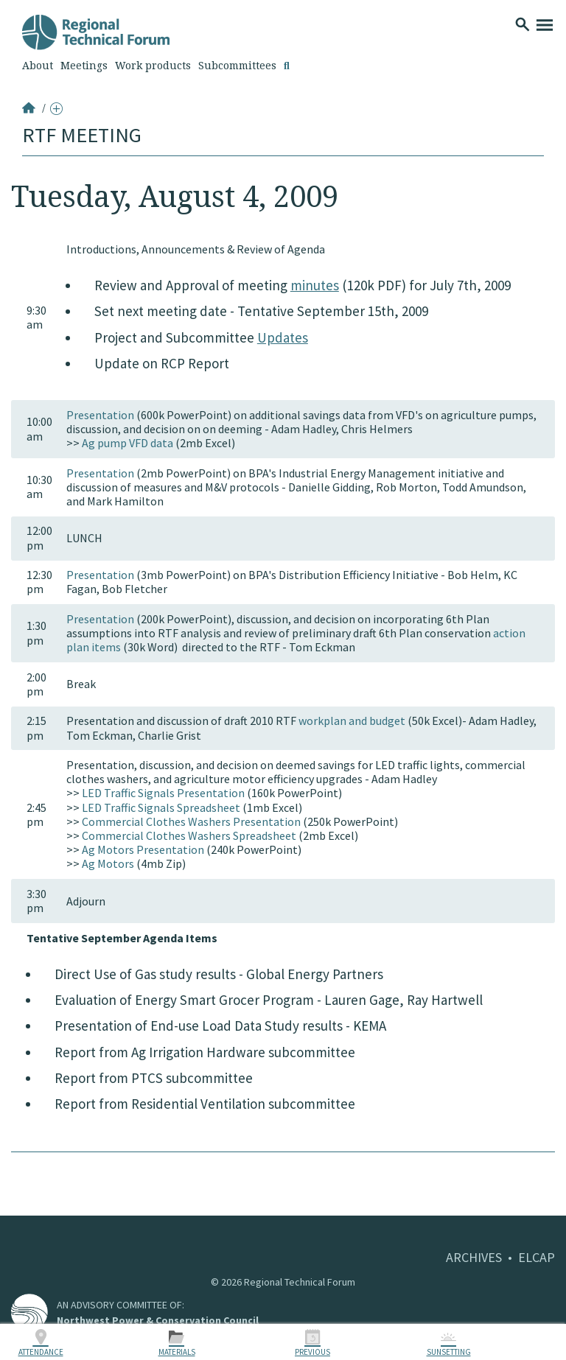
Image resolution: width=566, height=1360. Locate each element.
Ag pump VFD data (127, 442)
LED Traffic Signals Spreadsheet (161, 807)
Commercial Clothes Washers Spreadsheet (189, 835)
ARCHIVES (474, 1257)
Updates (282, 337)
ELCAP (536, 1257)
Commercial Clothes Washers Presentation (191, 821)
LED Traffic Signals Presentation (163, 792)
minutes (314, 285)
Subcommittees (237, 65)
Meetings (84, 65)
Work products (153, 65)
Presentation (100, 414)
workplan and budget (351, 720)
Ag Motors (108, 863)
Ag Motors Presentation (143, 849)
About (37, 65)
